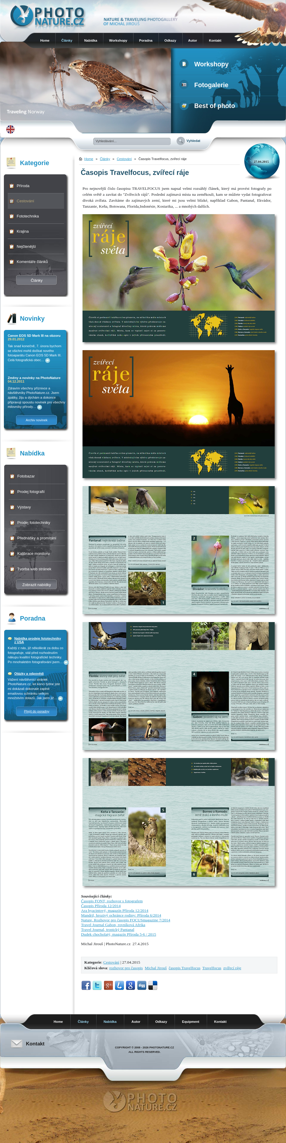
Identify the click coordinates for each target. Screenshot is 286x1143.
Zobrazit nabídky (36, 585)
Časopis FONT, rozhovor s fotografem (112, 901)
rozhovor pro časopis (126, 968)
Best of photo (208, 105)
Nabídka (90, 40)
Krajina (23, 231)
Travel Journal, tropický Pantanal (107, 929)
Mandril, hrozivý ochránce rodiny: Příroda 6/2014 (121, 915)
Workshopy (118, 40)
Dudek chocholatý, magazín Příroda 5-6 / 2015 (118, 934)
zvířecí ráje (232, 968)
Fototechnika (28, 216)
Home (44, 40)
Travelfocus (211, 968)
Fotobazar (26, 476)
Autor (192, 40)
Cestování (25, 201)
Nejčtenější (26, 246)
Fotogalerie (205, 85)
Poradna (146, 40)
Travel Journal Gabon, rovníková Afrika (113, 925)
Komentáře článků (32, 261)
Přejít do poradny (36, 711)
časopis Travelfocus (184, 968)
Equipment (190, 1021)
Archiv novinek (37, 420)
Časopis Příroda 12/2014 (101, 906)
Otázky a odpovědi (29, 673)
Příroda (23, 186)
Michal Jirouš (156, 968)
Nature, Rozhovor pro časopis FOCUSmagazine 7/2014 (125, 920)
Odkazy (170, 40)
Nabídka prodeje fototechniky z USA (37, 640)
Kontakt (215, 40)
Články (66, 40)
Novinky (32, 318)
